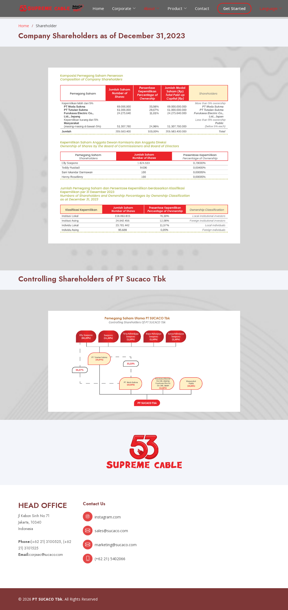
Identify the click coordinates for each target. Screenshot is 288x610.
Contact (202, 8)
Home (98, 8)
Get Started (234, 8)
